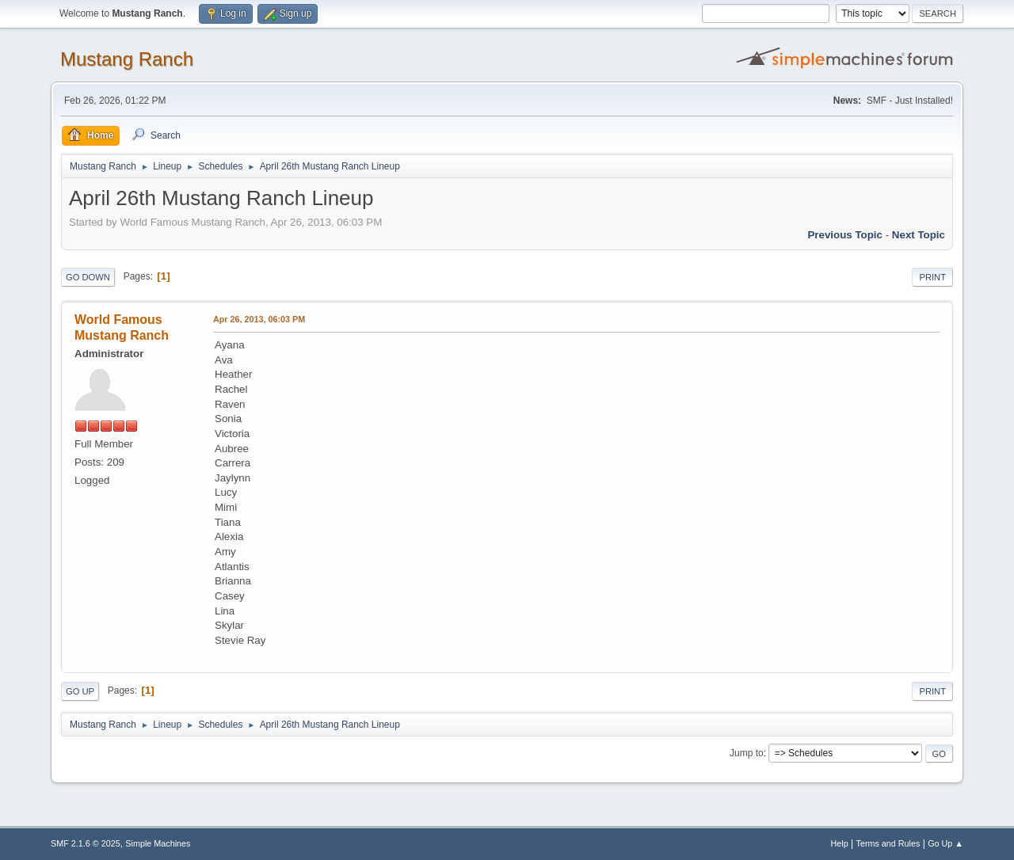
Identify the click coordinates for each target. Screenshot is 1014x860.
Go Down (88, 277)
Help (839, 843)
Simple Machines (157, 843)
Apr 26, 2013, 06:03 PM (259, 319)
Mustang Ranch (126, 59)
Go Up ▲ (945, 843)
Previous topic (844, 235)
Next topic (918, 235)
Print (932, 277)
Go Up (80, 691)
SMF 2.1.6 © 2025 (85, 843)
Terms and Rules (888, 843)
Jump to (747, 753)
